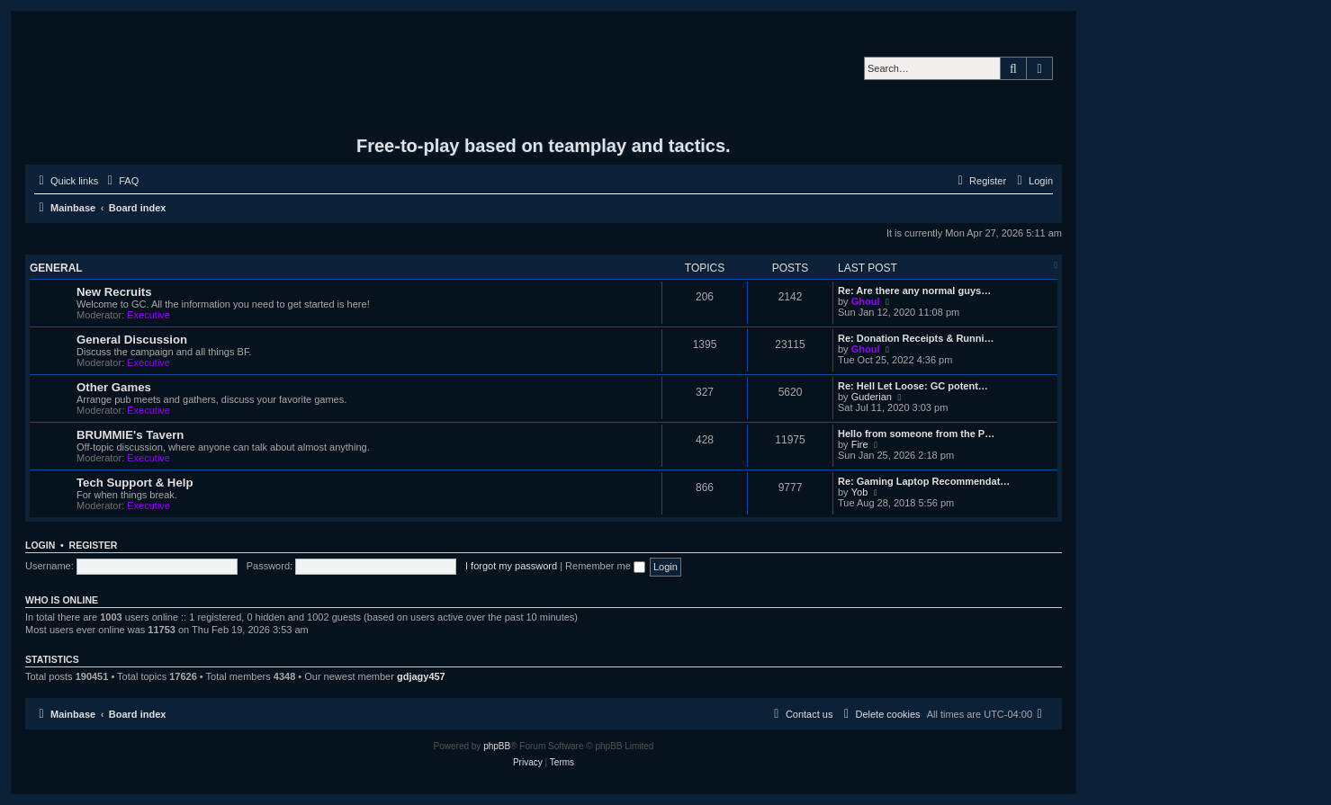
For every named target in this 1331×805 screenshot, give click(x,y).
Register (93, 545)
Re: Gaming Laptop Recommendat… (924, 481)
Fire (859, 444)
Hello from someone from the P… (916, 433)
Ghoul (865, 301)
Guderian (871, 396)
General (56, 268)
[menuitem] (121, 181)
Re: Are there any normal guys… (914, 290)
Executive (148, 314)
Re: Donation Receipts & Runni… (916, 338)
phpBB (496, 746)
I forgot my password (511, 565)
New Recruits (114, 292)
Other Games (113, 387)
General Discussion (131, 339)
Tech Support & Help (134, 482)
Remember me (605, 565)
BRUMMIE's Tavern (130, 435)
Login (40, 545)
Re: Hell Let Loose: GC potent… (913, 385)
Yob (859, 492)
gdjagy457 (421, 676)
